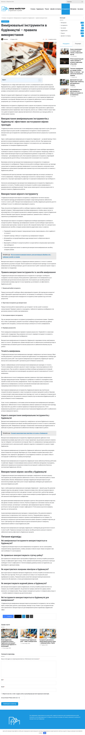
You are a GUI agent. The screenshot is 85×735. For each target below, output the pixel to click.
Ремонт (47, 9)
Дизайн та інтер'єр (66, 35)
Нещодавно (66, 43)
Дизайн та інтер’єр (55, 9)
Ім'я (2, 679)
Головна (32, 9)
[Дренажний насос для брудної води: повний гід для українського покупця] (64, 83)
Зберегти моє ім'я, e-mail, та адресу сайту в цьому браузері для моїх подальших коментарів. (26, 693)
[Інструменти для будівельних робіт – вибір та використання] (28, 633)
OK (44, 733)
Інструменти (65, 9)
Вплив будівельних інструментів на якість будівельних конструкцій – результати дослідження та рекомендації (8, 643)
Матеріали (73, 9)
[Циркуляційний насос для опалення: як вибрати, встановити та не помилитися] (64, 92)
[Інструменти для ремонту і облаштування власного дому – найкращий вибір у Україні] (48, 633)
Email (3, 686)
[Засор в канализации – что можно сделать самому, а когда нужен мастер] (64, 52)
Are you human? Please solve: (13, 697)
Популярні (78, 43)
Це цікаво (80, 9)
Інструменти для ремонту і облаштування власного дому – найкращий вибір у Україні (48, 641)
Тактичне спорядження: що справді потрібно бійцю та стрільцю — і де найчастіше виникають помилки (77, 72)
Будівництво (40, 9)
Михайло (6, 39)
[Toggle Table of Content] (39, 80)
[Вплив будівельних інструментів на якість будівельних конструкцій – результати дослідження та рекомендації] (9, 633)
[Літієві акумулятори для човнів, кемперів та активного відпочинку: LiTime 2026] (64, 62)
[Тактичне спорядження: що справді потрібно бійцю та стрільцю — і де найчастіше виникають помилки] (64, 71)
